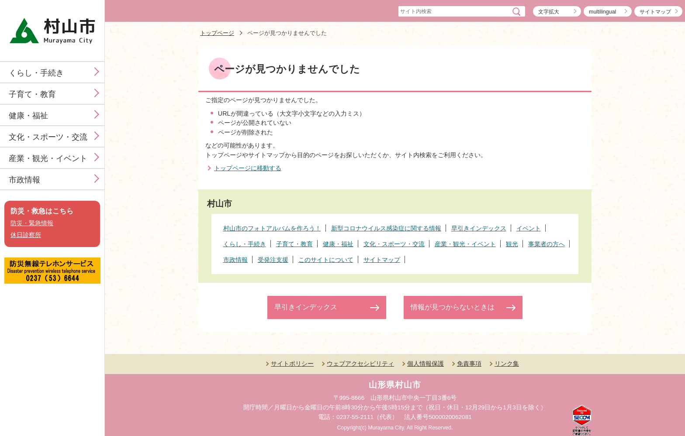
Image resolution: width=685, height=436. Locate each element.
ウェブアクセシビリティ (360, 363)
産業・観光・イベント (48, 158)
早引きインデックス (305, 307)
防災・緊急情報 (31, 223)
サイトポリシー (292, 363)
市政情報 (24, 179)
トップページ (217, 33)
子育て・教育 (32, 94)
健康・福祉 (28, 115)
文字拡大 (548, 12)
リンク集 (507, 363)
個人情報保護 (425, 363)
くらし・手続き (36, 73)
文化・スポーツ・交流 (48, 137)
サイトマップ (655, 12)
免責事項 (469, 363)
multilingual (602, 12)
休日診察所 (25, 235)
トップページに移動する (247, 168)
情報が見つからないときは (453, 307)
